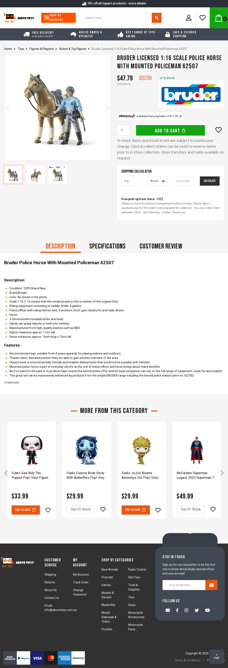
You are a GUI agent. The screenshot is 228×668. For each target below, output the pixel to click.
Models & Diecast (108, 595)
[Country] (158, 181)
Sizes (132, 605)
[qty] (131, 181)
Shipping (50, 574)
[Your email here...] (184, 585)
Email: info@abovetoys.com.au (61, 608)
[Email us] (167, 610)
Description (60, 246)
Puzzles (107, 629)
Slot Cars (134, 577)
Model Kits (108, 605)
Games (106, 585)
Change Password (79, 592)
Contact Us (52, 597)
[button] (218, 130)
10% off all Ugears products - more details (114, 3)
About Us (51, 590)
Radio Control (137, 569)
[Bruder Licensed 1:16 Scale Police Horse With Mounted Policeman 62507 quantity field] (123, 130)
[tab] (60, 247)
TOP (216, 656)
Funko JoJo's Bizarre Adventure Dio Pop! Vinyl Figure (140, 475)
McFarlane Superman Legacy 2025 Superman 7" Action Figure (196, 475)
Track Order (81, 582)
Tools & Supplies (134, 587)
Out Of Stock (81, 509)
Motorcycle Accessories (136, 615)
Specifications (107, 246)
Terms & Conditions (187, 660)
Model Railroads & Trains (109, 617)
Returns (50, 582)
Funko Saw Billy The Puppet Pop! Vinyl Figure (30, 475)
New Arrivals (110, 569)
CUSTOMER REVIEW (161, 246)
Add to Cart (170, 131)
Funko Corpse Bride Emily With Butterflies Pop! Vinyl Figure (86, 475)
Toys (131, 597)
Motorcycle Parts (135, 627)
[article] (31, 473)
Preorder (107, 577)
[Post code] (184, 181)
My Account (81, 574)
